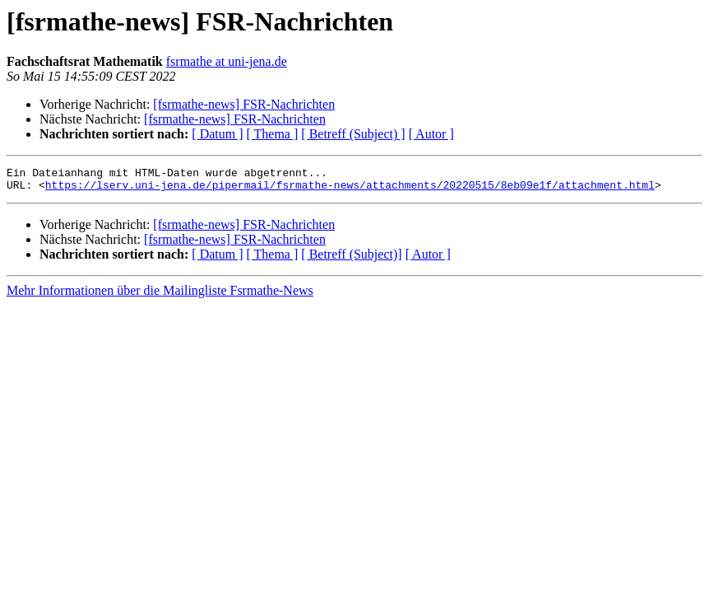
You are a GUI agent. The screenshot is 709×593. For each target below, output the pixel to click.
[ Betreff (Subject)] (351, 259)
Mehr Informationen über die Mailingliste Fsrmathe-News (160, 295)
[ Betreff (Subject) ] (353, 134)
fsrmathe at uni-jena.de (226, 61)
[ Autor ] (431, 134)
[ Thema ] (273, 134)
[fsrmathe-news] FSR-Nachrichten (244, 104)
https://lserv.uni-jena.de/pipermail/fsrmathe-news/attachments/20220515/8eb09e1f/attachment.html (350, 189)
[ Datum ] (217, 134)
